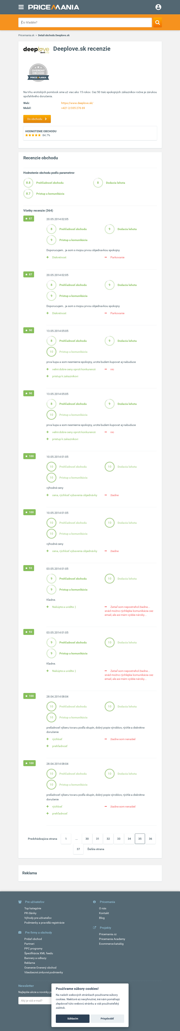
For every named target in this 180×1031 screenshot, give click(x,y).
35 (140, 838)
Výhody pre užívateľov (38, 917)
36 (150, 838)
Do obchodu (38, 118)
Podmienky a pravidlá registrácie (44, 922)
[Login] (158, 8)
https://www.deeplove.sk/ (77, 103)
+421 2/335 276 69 (73, 108)
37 (78, 849)
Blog (102, 917)
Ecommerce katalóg (111, 943)
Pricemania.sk (26, 35)
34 (129, 838)
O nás (102, 908)
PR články (30, 913)
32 (108, 838)
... (76, 838)
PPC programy (33, 948)
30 (87, 838)
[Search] (157, 22)
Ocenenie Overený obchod (40, 967)
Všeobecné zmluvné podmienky (43, 972)
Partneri (29, 943)
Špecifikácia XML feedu (38, 953)
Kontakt (104, 913)
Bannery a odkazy (35, 958)
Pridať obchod (33, 939)
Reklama (29, 962)
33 (118, 838)
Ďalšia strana (96, 849)
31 (97, 838)
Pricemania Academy (112, 939)
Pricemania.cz (108, 934)
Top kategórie (32, 908)
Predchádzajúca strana (42, 838)
